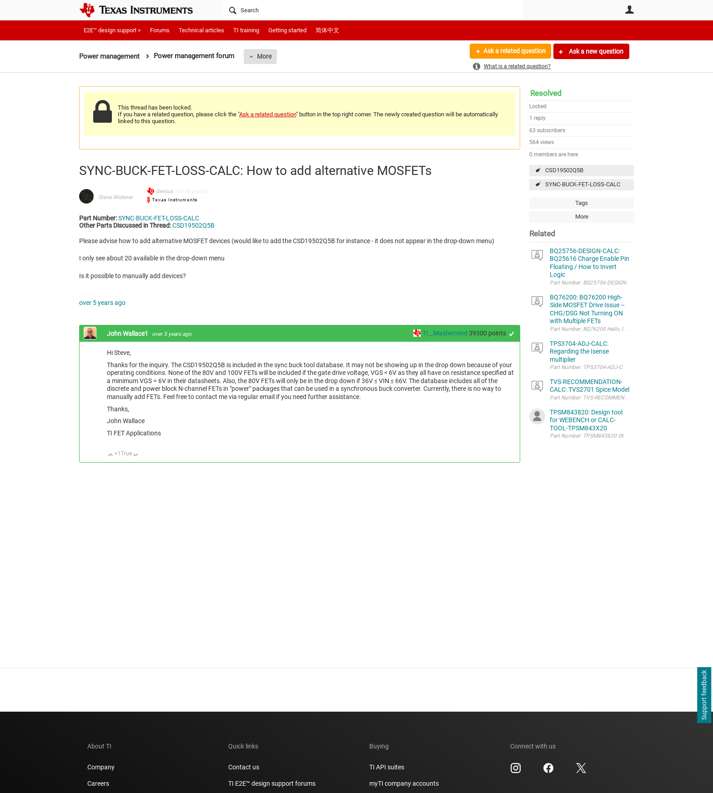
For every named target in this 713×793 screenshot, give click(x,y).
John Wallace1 (128, 333)
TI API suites (386, 767)
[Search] (372, 10)
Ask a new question (595, 51)
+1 (511, 333)
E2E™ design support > (112, 30)
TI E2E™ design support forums (272, 783)
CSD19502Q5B (564, 170)
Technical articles (201, 30)
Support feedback (704, 695)
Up (111, 455)
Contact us (243, 767)
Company (101, 767)
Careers (98, 783)
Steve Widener (115, 197)
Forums (160, 30)
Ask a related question (514, 51)
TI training (246, 30)
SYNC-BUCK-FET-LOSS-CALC (582, 184)
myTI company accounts (404, 783)
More (264, 56)
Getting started (287, 30)
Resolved (546, 93)
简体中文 (327, 30)
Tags (581, 202)
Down (136, 455)
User (629, 9)
